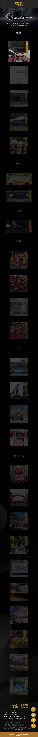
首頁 (11, 723)
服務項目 (24, 723)
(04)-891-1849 (13, 714)
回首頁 (7, 723)
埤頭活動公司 (23, 728)
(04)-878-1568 (13, 712)
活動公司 (6, 728)
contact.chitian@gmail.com (17, 716)
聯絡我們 (22, 725)
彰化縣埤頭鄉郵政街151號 (17, 719)
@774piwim (14, 710)
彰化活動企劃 (19, 729)
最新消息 (8, 725)
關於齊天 (17, 723)
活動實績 (14, 725)
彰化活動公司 (14, 728)
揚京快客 (17, 734)
